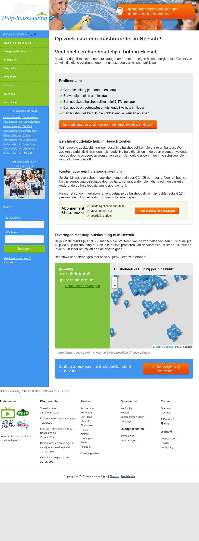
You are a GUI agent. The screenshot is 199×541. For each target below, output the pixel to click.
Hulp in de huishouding (17, 42)
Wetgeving (10, 59)
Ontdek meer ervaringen (82, 286)
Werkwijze (126, 408)
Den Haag (86, 416)
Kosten (125, 412)
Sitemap (114, 476)
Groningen (86, 438)
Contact (8, 85)
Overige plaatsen (90, 453)
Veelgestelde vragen (16, 51)
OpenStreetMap (172, 347)
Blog (166, 423)
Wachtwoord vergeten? (17, 258)
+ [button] (115, 280)
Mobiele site (128, 476)
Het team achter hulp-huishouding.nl (24, 164)
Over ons (9, 93)
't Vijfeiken (19, 144)
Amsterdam (87, 408)
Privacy (165, 442)
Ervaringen (127, 421)
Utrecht (84, 421)
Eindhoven (86, 425)
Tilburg (84, 429)
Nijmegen (85, 446)
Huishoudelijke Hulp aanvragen (165, 368)
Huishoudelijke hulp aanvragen (157, 210)
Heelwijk (17, 153)
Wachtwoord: (14, 232)
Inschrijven (10, 102)
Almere (84, 433)
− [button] (115, 285)
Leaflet (156, 347)
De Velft (17, 126)
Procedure (10, 76)
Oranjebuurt (20, 139)
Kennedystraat (21, 121)
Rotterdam (86, 412)
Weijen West (20, 130)
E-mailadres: (14, 217)
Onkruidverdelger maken (54, 457)
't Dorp (16, 135)
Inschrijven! (10, 262)
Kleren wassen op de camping (57, 418)
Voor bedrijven (129, 440)
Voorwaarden (168, 438)
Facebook (169, 419)
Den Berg (18, 148)
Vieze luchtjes (48, 408)
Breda (83, 442)
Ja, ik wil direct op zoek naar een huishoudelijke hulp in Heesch (108, 124)
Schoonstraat (20, 117)
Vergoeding (10, 68)
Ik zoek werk (128, 435)
